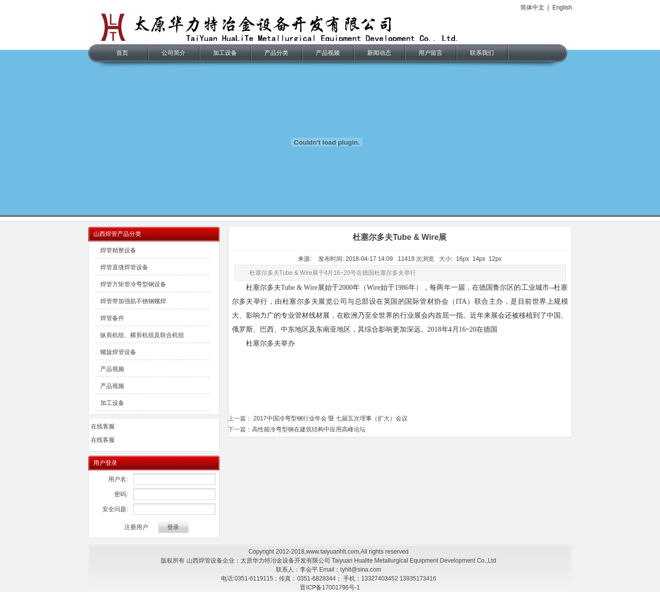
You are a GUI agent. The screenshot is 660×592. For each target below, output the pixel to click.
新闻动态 (379, 52)
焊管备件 (112, 318)
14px (478, 258)
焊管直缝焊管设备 (124, 267)
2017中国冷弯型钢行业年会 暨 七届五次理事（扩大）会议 (330, 418)
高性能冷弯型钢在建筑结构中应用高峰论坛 (309, 429)
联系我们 (482, 52)
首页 (122, 52)
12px (495, 258)
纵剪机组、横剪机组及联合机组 (142, 335)
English (562, 7)
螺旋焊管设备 (118, 352)
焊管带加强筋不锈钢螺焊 (133, 301)
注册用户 (136, 527)
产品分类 (276, 52)
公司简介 (174, 52)
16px (462, 258)
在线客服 (103, 426)
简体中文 (532, 7)
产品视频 (328, 52)
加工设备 (225, 52)
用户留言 (430, 52)
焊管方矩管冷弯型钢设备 (133, 284)
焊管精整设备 (118, 250)
